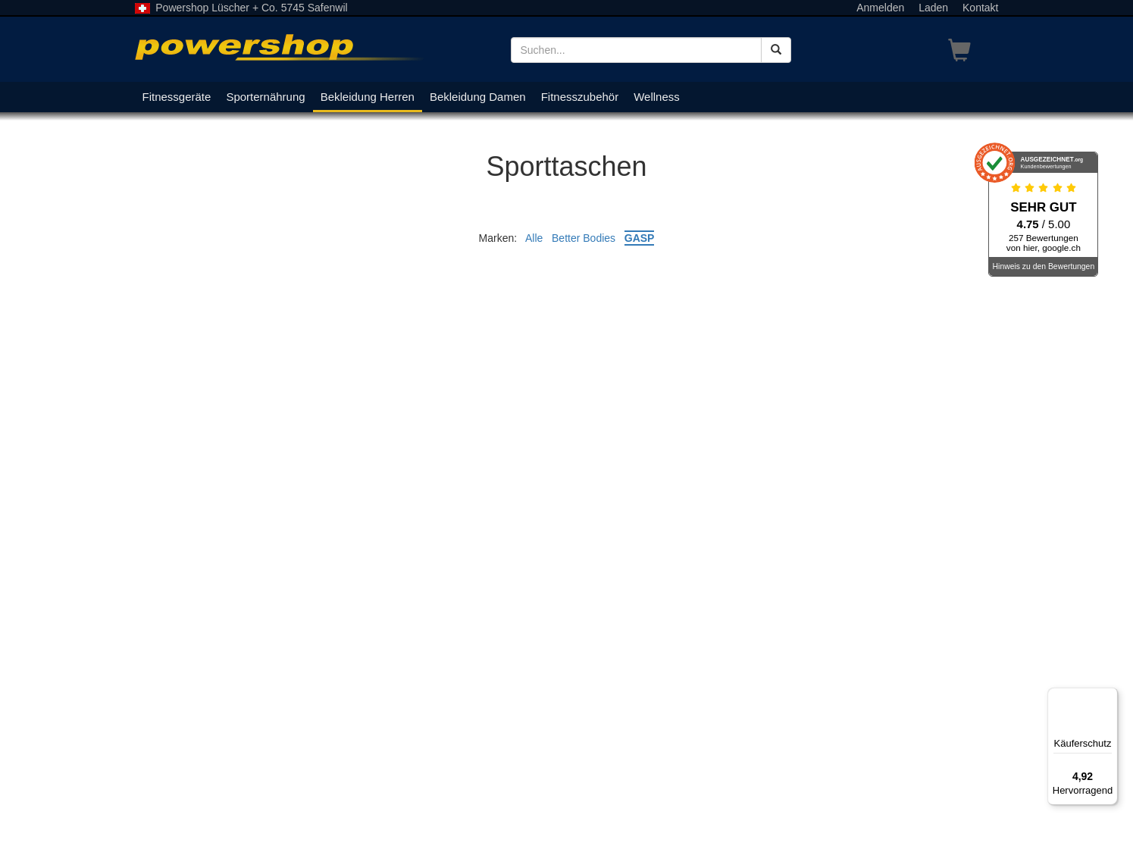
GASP (639, 238)
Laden (933, 8)
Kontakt (980, 8)
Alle (534, 238)
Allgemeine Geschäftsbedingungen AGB (673, 732)
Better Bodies (583, 238)
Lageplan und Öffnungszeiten (204, 778)
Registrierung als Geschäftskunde (657, 717)
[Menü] (1109, 697)
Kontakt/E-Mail (409, 793)
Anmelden (880, 8)
